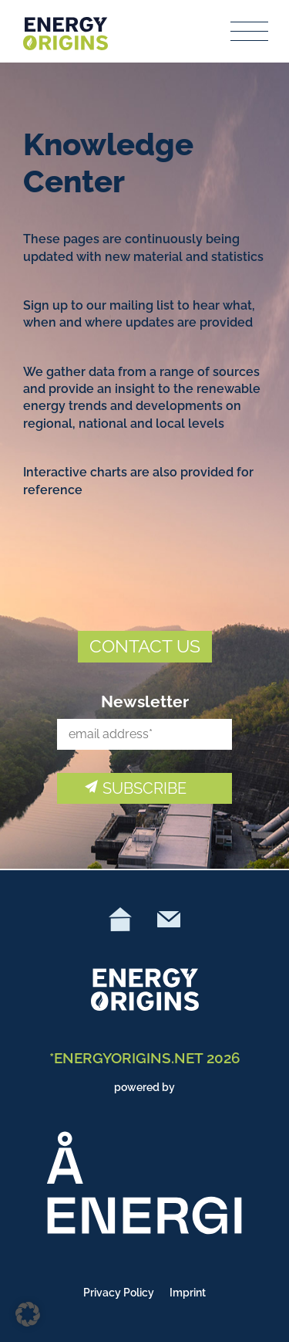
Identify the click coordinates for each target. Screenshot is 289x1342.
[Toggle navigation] (249, 31)
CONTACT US (144, 645)
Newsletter (145, 701)
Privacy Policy (118, 1292)
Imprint (188, 1292)
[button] (27, 1314)
